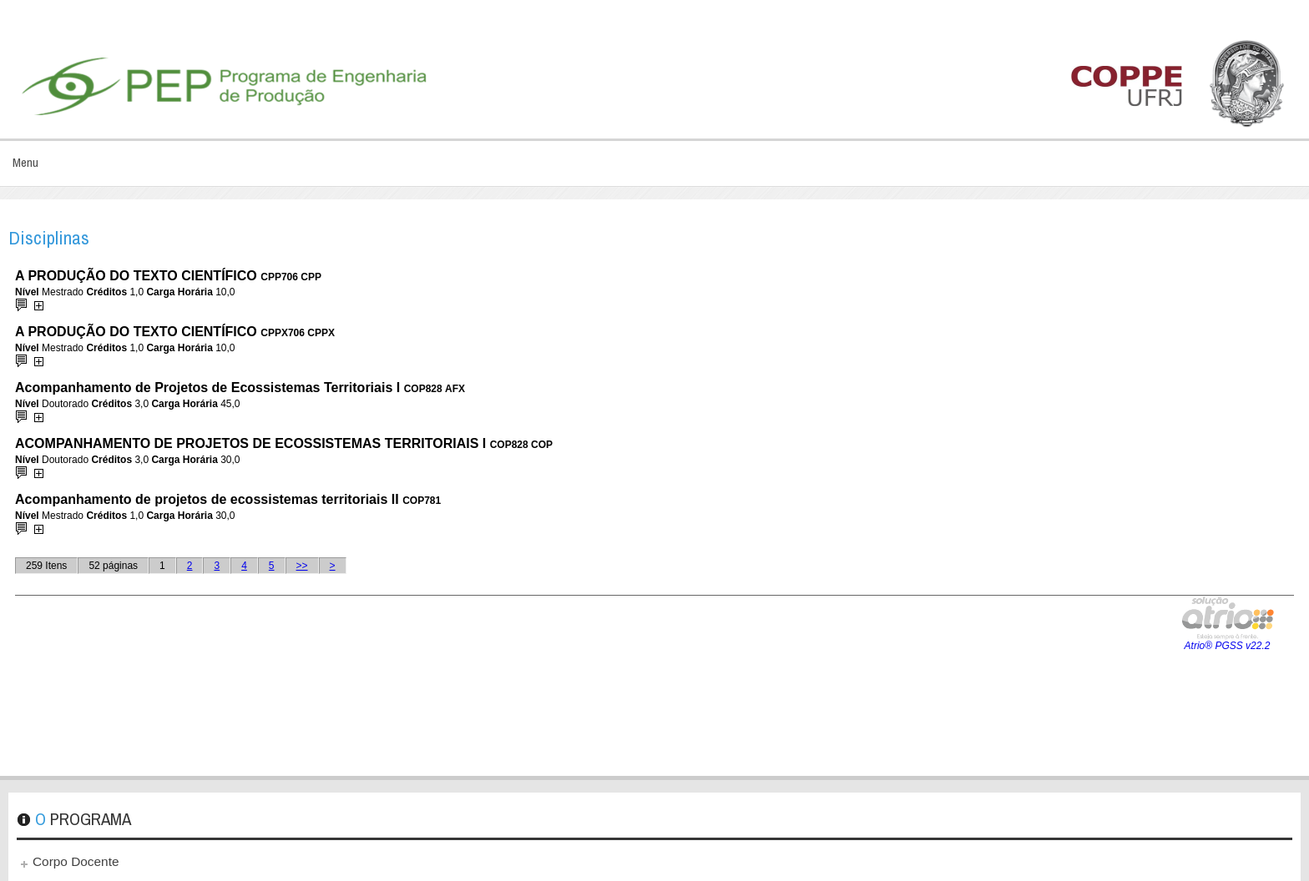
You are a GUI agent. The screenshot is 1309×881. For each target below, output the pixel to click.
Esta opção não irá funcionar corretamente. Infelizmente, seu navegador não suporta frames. (654, 512)
